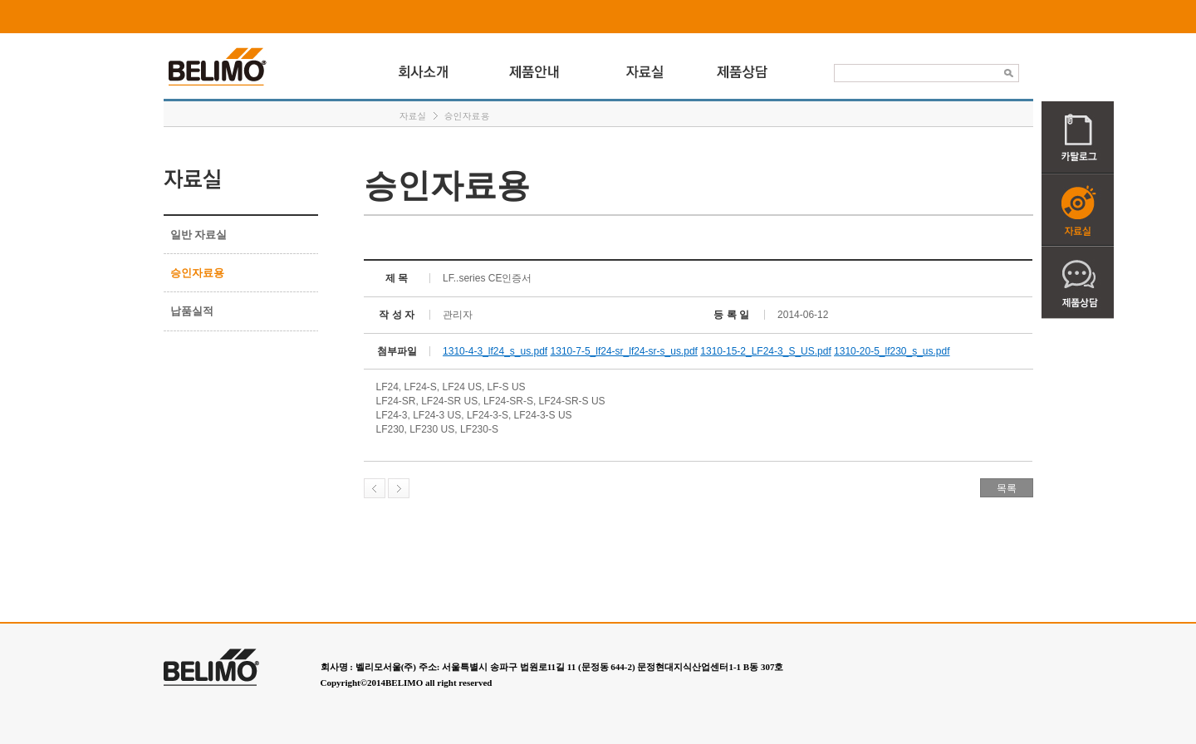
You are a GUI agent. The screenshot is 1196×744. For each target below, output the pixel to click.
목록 (1007, 488)
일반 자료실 (198, 234)
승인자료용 (467, 116)
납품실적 (191, 311)
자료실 (413, 116)
